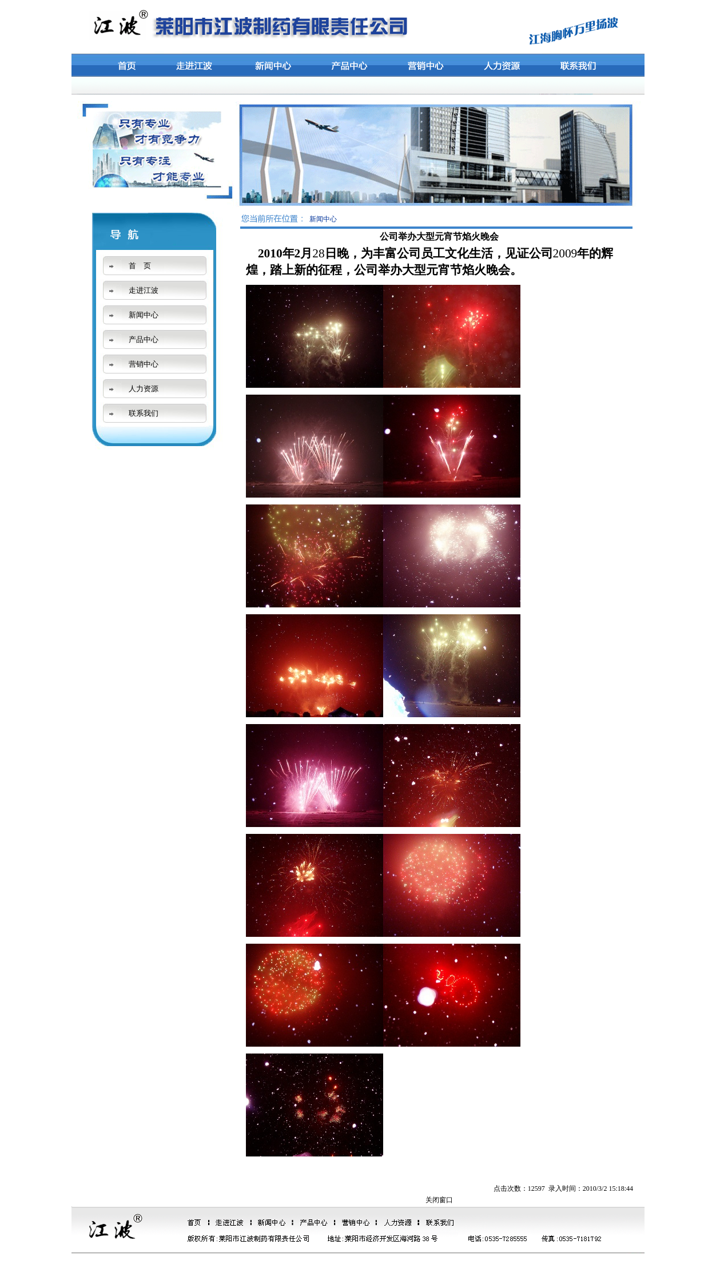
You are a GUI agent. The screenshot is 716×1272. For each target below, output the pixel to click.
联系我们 (143, 413)
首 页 (140, 265)
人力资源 (143, 388)
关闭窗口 (439, 1200)
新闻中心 (143, 315)
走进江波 (143, 290)
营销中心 (143, 364)
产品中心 (143, 339)
